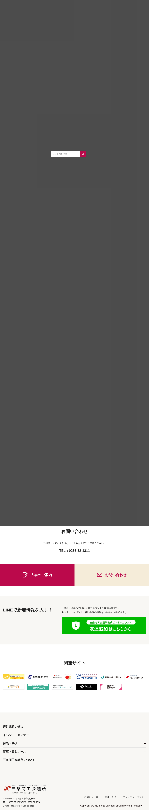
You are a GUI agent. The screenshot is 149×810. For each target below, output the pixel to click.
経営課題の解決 (13, 726)
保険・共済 (10, 743)
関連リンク (110, 797)
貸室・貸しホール (14, 751)
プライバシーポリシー (134, 797)
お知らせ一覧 (91, 797)
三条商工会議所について (19, 759)
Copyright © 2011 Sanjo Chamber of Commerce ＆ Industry (111, 805)
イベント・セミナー (16, 735)
